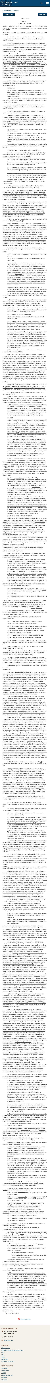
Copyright (4, 1377)
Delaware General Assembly (9, 3)
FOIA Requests (5, 1348)
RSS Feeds (4, 1359)
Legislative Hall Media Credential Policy (12, 1350)
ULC (2, 1354)
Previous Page (8, 14)
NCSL (3, 1357)
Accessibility (4, 1368)
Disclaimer (4, 1379)
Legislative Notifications (7, 1361)
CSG (2, 1352)
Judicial (3, 1373)
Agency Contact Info (7, 1375)
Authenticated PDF (25, 1319)
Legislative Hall (8, 1340)
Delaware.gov (5, 1370)
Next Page (42, 14)
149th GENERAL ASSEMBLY (11, 10)
